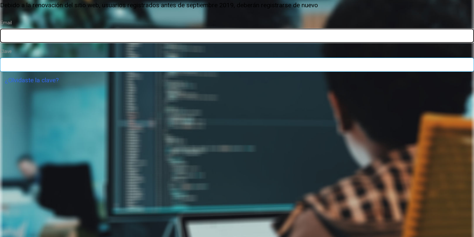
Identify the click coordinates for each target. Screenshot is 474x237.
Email (6, 23)
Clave (6, 51)
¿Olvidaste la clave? (32, 80)
